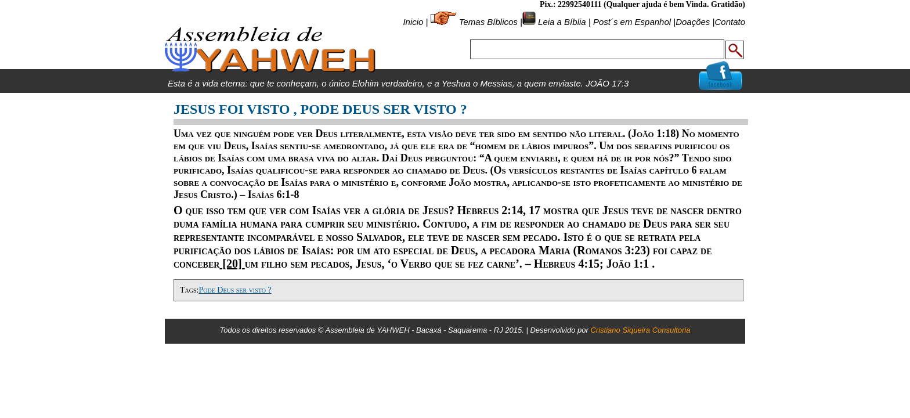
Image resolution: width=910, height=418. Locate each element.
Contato (729, 22)
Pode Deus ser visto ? (234, 290)
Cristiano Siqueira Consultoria (640, 330)
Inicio (413, 22)
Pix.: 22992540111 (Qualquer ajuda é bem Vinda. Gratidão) (642, 4)
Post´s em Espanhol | (634, 22)
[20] (231, 263)
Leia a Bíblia (561, 22)
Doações (693, 22)
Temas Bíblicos (488, 22)
